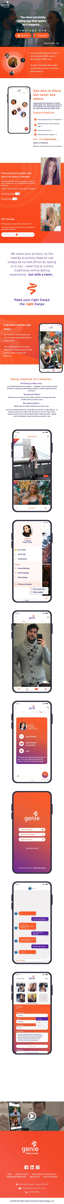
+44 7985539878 (33, 1192)
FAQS (10, 1174)
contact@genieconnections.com (33, 1188)
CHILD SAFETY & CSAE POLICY (44, 1174)
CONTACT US (35, 1177)
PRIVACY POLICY (22, 1174)
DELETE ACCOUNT (50, 1177)
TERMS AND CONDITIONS (16, 1177)
